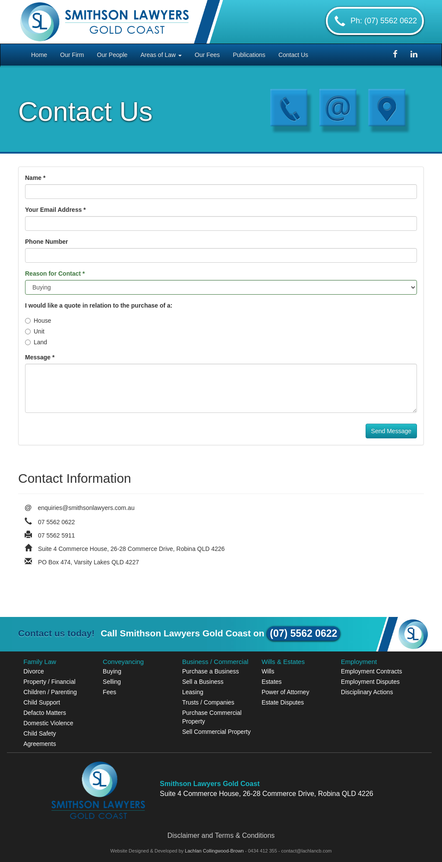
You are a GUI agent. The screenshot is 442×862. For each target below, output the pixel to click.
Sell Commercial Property (216, 731)
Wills (268, 671)
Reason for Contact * (55, 273)
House (38, 320)
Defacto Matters (44, 712)
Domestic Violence (48, 723)
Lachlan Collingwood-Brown (215, 850)
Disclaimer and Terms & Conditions (221, 835)
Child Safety (39, 733)
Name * (35, 177)
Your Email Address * (55, 209)
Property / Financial (49, 681)
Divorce (33, 671)
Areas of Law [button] (161, 54)
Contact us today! (56, 633)
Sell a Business (203, 681)
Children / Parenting (50, 692)
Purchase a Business (210, 671)
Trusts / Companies (208, 702)
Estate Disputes (283, 702)
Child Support (41, 702)
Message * (39, 357)
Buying (112, 671)
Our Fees (207, 54)
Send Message (391, 431)
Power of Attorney (285, 692)
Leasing (192, 692)
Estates (272, 681)
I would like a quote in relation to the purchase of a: (98, 305)
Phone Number (46, 241)
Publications (249, 54)
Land (36, 342)
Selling (112, 681)
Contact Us (293, 54)
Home (39, 54)
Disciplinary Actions (367, 692)
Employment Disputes (370, 681)
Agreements (39, 743)
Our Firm (72, 54)
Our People (112, 54)
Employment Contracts (371, 671)
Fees (109, 692)
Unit (34, 331)
